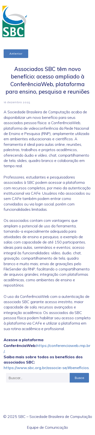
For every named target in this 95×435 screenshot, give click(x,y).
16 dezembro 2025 (17, 102)
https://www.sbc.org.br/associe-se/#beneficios (46, 367)
